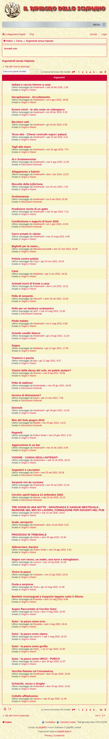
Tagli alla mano (21, 146)
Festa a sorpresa (22, 584)
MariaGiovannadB (42, 249)
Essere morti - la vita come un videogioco (38, 109)
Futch (36, 472)
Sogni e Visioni (28, 90)
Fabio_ (36, 649)
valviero (37, 698)
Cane (15, 271)
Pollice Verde (39, 435)
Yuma (36, 611)
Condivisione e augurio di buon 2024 (35, 221)
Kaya (35, 398)
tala (35, 360)
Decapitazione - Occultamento (31, 97)
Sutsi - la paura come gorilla (29, 646)
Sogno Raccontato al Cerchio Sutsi (34, 609)
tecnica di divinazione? (26, 395)
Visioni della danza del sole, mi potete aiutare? (41, 370)
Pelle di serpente (22, 296)
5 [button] (93, 72)
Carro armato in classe (26, 233)
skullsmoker (39, 460)
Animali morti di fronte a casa (30, 283)
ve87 (35, 311)
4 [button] (90, 72)
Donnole (17, 407)
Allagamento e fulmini (25, 171)
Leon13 (37, 562)
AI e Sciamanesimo (24, 159)
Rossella (37, 599)
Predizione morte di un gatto (30, 209)
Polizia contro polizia (25, 258)
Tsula (36, 587)
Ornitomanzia (20, 196)
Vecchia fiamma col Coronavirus (32, 671)
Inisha (36, 513)
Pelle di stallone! (22, 382)
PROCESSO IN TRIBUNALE (29, 534)
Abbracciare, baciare (25, 547)
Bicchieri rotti (20, 121)
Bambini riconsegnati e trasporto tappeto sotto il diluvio (47, 596)
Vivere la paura (21, 571)
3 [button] (86, 72)
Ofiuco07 (37, 298)
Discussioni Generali (31, 164)
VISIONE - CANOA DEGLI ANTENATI (35, 457)
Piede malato (20, 320)
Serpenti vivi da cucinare (27, 482)
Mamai (36, 497)
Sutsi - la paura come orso (28, 621)
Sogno (16, 345)
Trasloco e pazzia (23, 358)
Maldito (37, 423)
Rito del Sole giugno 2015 (28, 420)
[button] (73, 72)
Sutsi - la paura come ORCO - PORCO (36, 658)
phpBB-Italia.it (64, 731)
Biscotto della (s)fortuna (27, 184)
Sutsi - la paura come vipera (29, 633)
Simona (37, 373)
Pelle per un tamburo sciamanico (33, 308)
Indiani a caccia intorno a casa (31, 84)
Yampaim (38, 574)
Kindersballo (39, 385)
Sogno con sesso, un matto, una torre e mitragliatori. (45, 559)
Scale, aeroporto (22, 522)
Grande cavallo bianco (26, 333)
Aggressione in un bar (26, 445)
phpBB (42, 727)
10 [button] (101, 72)
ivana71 (37, 636)
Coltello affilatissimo (25, 696)
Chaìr (36, 261)
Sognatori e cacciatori (26, 469)
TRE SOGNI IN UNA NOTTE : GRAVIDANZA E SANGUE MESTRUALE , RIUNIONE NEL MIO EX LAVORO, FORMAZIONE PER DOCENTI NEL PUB (58, 509)
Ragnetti (17, 432)
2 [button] (82, 72)
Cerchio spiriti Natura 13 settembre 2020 (37, 494)
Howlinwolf (38, 87)
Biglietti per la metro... (26, 246)
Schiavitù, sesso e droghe (28, 683)
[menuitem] (30, 34)
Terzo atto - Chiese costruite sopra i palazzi (39, 134)
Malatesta (38, 274)
